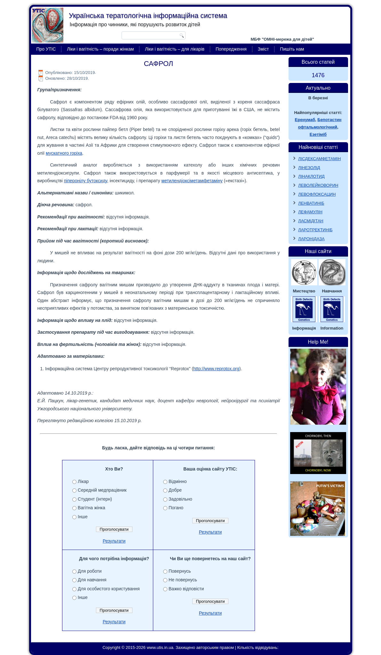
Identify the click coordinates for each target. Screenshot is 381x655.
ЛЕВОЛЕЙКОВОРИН (318, 185)
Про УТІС (46, 49)
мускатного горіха (64, 153)
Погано (176, 507)
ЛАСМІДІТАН (310, 220)
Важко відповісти (186, 588)
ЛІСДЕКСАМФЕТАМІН (319, 158)
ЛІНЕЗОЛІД (309, 167)
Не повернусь (183, 579)
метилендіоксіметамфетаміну (192, 180)
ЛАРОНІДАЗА (311, 238)
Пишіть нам (292, 49)
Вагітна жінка (91, 507)
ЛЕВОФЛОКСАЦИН (317, 194)
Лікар (83, 481)
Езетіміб (318, 134)
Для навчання (92, 579)
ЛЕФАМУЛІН (310, 211)
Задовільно (180, 499)
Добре (175, 490)
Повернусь (180, 571)
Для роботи (89, 571)
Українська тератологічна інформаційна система (148, 16)
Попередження (231, 49)
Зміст (263, 49)
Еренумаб (305, 119)
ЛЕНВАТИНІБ (311, 203)
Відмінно (178, 481)
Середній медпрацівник (102, 490)
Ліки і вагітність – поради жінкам (100, 49)
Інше (83, 516)
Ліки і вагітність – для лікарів (174, 49)
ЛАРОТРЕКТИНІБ (315, 229)
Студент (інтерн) (95, 499)
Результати (114, 541)
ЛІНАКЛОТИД (311, 176)
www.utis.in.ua (160, 647)
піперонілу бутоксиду (85, 180)
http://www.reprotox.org (216, 368)
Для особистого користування (109, 588)
